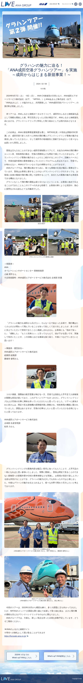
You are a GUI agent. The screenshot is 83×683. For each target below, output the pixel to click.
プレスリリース (66, 4)
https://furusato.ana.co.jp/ (15, 636)
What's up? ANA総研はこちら (59, 656)
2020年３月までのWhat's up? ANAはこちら (22, 656)
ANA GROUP (53, 4)
